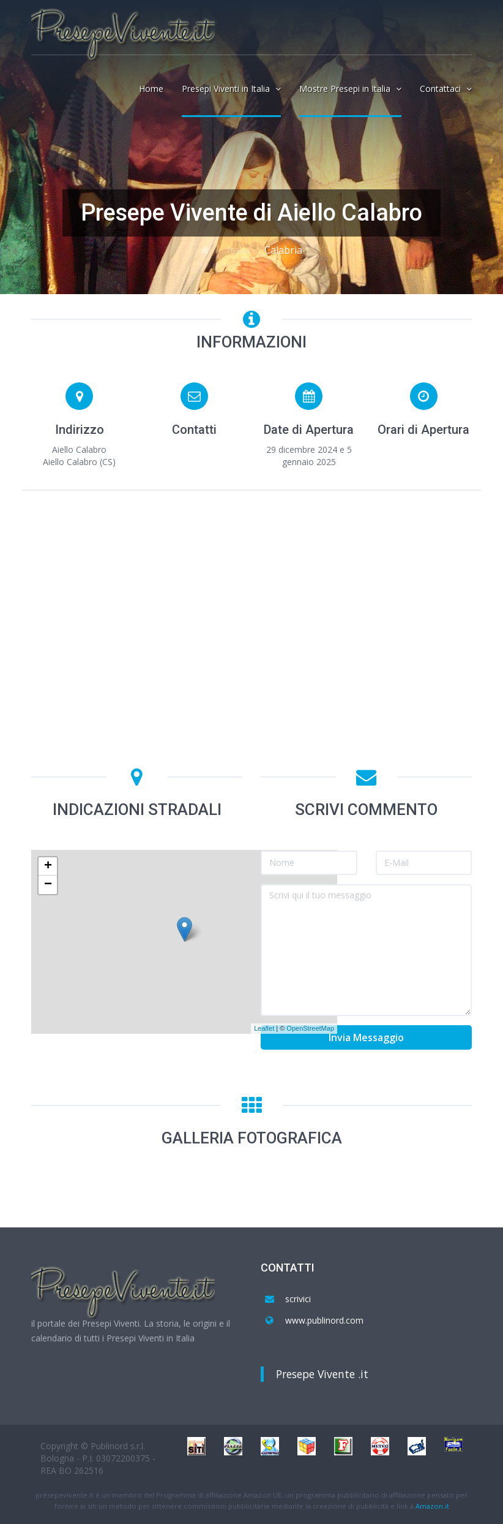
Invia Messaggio (366, 1037)
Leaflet (264, 1028)
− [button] (48, 885)
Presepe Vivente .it (322, 1374)
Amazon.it (432, 1506)
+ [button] (48, 866)
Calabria (283, 250)
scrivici (298, 1299)
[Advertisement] (251, 592)
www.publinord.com (324, 1320)
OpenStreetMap (310, 1028)
